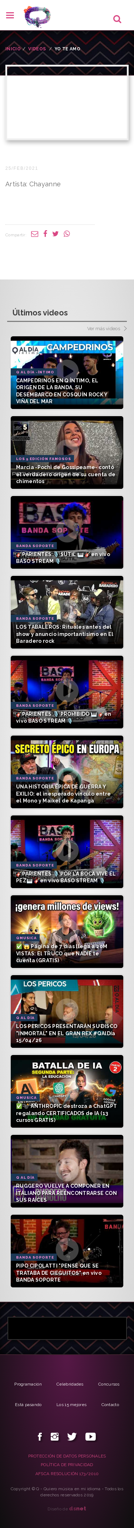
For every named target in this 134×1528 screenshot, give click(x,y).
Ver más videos (107, 329)
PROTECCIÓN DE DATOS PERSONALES (67, 1456)
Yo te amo (67, 48)
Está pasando (28, 1404)
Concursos (109, 1384)
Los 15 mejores (71, 1404)
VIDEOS (37, 48)
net (77, 1508)
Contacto (110, 1404)
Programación (28, 1384)
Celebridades (70, 1384)
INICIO (13, 48)
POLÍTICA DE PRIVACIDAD (67, 1464)
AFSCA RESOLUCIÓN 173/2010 (67, 1473)
